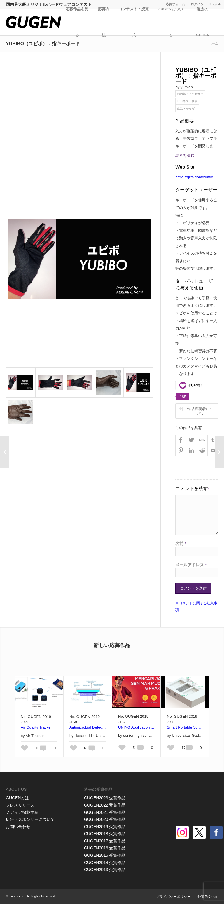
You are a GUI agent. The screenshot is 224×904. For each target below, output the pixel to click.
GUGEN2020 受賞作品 (104, 819)
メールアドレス (190, 564)
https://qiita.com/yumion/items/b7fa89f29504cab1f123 (196, 178)
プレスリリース (20, 805)
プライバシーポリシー (173, 897)
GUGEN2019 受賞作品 (104, 826)
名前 (180, 543)
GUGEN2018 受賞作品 (104, 833)
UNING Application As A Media (136, 727)
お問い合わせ (18, 826)
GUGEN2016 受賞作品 (104, 848)
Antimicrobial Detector (87, 727)
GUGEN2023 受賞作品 (104, 797)
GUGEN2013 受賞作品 (104, 869)
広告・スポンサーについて (30, 819)
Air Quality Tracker (36, 727)
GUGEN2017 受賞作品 (104, 841)
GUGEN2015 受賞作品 (104, 855)
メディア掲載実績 (22, 812)
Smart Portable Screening (185, 727)
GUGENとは (17, 797)
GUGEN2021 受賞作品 (104, 812)
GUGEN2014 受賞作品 (104, 862)
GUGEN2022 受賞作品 (104, 805)
